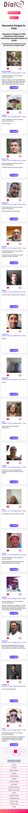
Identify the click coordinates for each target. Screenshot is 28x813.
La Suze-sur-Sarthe (14, 781)
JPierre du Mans (6, 71)
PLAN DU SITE (16, 811)
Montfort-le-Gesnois (14, 787)
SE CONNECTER (14, 17)
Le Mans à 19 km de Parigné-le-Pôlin (11, 73)
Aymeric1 (4, 597)
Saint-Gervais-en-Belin (14, 790)
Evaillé (14, 806)
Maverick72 (5, 203)
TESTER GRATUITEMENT (14, 12)
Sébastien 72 (5, 684)
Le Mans (14, 765)
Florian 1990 (5, 159)
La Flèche (14, 767)
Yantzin (4, 553)
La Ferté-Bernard (14, 776)
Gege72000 (5, 378)
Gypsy (3, 422)
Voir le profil (14, 87)
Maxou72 (4, 246)
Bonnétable (14, 784)
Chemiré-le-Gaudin (14, 795)
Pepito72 (4, 115)
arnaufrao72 (5, 334)
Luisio (3, 728)
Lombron (14, 793)
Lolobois (4, 465)
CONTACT (24, 811)
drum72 (4, 290)
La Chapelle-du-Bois (14, 798)
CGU (10, 811)
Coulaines (14, 779)
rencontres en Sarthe (14, 761)
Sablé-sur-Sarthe (14, 770)
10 (18, 754)
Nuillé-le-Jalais (14, 804)
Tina (3, 509)
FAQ (7, 811)
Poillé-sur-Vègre (14, 801)
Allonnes (14, 773)
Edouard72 (5, 641)
